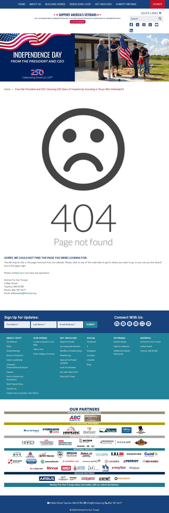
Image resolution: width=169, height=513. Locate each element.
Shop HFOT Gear (67, 376)
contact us (17, 273)
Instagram (91, 351)
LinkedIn (90, 360)
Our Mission (11, 342)
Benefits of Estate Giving (71, 351)
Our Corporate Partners (70, 346)
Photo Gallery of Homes (43, 354)
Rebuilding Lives (80, 4)
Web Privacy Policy (14, 384)
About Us (35, 4)
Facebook (91, 342)
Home (21, 4)
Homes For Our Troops (150, 342)
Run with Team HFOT (69, 372)
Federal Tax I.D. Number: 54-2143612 (22, 393)
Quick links (149, 13)
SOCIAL (91, 337)
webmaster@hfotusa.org (23, 293)
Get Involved (103, 4)
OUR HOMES (40, 337)
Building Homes (55, 4)
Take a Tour (38, 349)
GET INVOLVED (68, 337)
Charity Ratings (126, 4)
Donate (157, 4)
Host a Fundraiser (68, 367)
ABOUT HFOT (14, 337)
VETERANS (119, 337)
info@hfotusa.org (95, 503)
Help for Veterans (121, 346)
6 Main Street (146, 346)
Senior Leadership (14, 360)
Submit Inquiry (120, 342)
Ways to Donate (67, 342)
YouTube (91, 355)
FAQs (8, 346)
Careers (9, 372)
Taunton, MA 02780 (148, 351)
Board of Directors (14, 355)
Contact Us (11, 389)
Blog (89, 364)
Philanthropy (65, 355)
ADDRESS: (145, 337)
